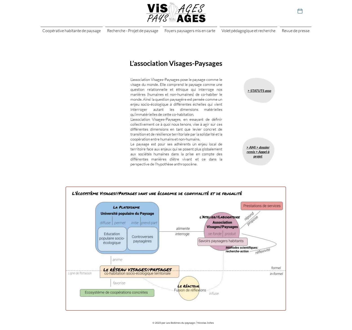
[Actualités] (300, 13)
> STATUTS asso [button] (259, 90)
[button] (132, 28)
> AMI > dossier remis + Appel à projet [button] (258, 151)
